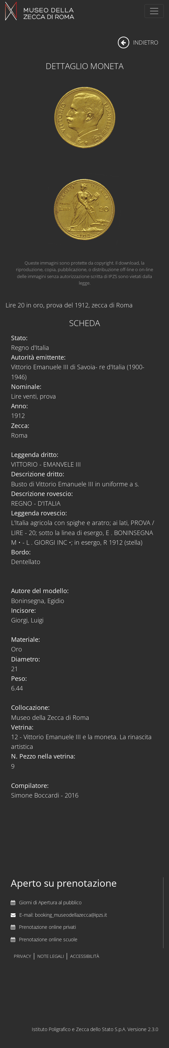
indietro (138, 42)
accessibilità (84, 956)
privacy (22, 956)
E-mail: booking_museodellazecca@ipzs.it (63, 915)
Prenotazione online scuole (48, 939)
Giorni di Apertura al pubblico (50, 902)
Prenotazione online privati (47, 927)
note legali (50, 956)
